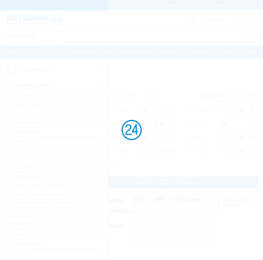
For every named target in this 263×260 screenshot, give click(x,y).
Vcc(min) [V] (117, 150)
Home (12, 52)
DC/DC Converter (29, 123)
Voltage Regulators (30, 212)
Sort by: (153, 97)
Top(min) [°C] (197, 137)
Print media (200, 52)
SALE (113, 166)
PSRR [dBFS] (197, 111)
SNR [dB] (114, 124)
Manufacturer (197, 124)
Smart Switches (27, 167)
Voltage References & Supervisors (44, 203)
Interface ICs (24, 141)
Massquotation (136, 52)
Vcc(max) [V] (197, 150)
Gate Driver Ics (26, 132)
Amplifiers (22, 114)
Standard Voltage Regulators (39, 194)
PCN (108, 52)
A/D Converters (27, 96)
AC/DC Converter (28, 105)
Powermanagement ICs (34, 158)
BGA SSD (22, 235)
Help (249, 52)
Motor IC (20, 150)
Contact (228, 52)
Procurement (82, 52)
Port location (117, 111)
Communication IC (30, 244)
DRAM (19, 253)
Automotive (116, 137)
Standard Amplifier (29, 176)
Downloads (170, 52)
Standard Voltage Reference (38, 185)
